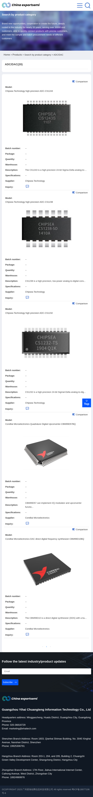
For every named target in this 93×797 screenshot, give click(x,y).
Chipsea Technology (35, 181)
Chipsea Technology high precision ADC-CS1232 (29, 313)
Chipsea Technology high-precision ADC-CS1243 (29, 91)
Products (17, 54)
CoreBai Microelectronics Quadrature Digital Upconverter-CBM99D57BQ (40, 424)
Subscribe (8, 682)
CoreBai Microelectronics (37, 518)
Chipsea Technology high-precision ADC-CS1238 (29, 202)
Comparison (80, 81)
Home (7, 54)
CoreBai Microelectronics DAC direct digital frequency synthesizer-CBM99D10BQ (44, 539)
